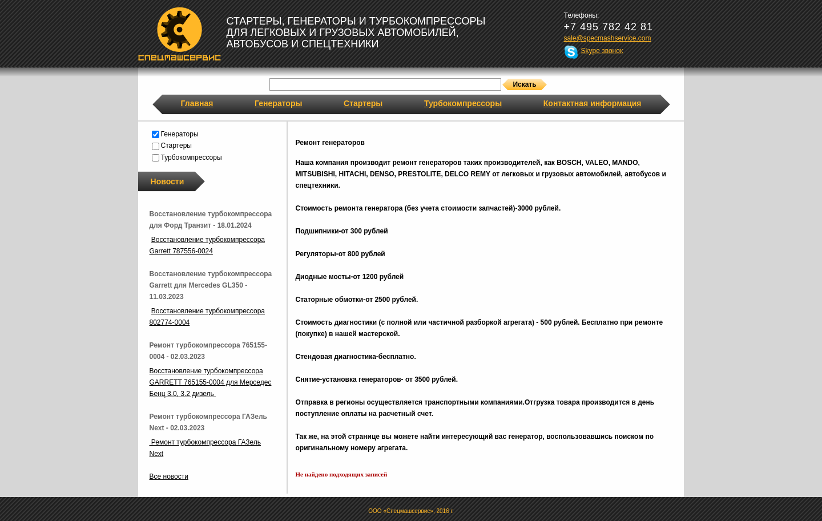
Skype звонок (602, 51)
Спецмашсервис (179, 33)
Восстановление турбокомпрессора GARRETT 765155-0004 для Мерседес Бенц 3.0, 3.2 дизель (211, 382)
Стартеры (363, 103)
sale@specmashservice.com (607, 38)
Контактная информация (592, 103)
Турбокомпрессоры (463, 103)
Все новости (169, 476)
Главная (197, 103)
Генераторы (278, 103)
